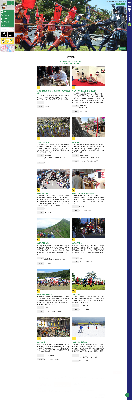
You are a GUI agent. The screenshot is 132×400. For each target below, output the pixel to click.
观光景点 (6, 15)
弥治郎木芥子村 (48, 129)
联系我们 (11, 34)
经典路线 (6, 18)
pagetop (127, 395)
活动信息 (6, 11)
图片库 (5, 25)
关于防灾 (4, 34)
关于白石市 (7, 22)
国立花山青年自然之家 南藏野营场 (52, 334)
